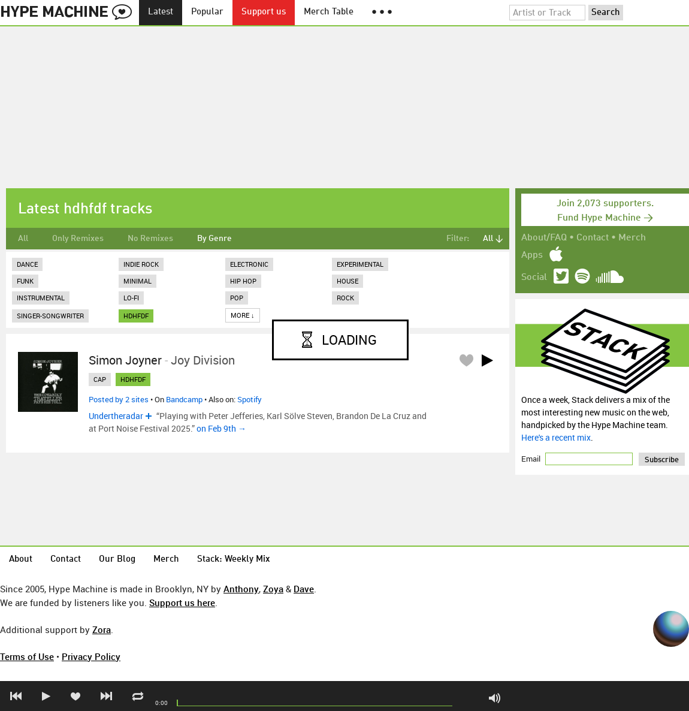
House (347, 280)
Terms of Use (27, 656)
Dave (304, 589)
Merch (632, 238)
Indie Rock (141, 264)
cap (99, 379)
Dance (27, 264)
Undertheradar (116, 415)
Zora (101, 629)
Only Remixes (78, 238)
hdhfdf (136, 315)
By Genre (214, 238)
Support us (263, 12)
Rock (345, 297)
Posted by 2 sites (119, 399)
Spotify (249, 399)
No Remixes (150, 238)
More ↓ (243, 315)
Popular (207, 12)
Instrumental (41, 297)
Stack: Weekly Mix (233, 559)
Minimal (137, 280)
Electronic (249, 264)
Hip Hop (243, 280)
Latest (160, 12)
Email (531, 458)
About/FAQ (544, 238)
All (23, 238)
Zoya (273, 589)
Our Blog (117, 559)
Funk (25, 280)
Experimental (360, 264)
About (20, 559)
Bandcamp (184, 399)
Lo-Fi (131, 297)
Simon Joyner (125, 360)
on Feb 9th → (221, 428)
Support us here (182, 602)
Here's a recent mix (556, 437)
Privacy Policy (91, 656)
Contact (592, 238)
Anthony (241, 589)
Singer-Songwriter (50, 315)
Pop (236, 297)
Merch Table (328, 12)
